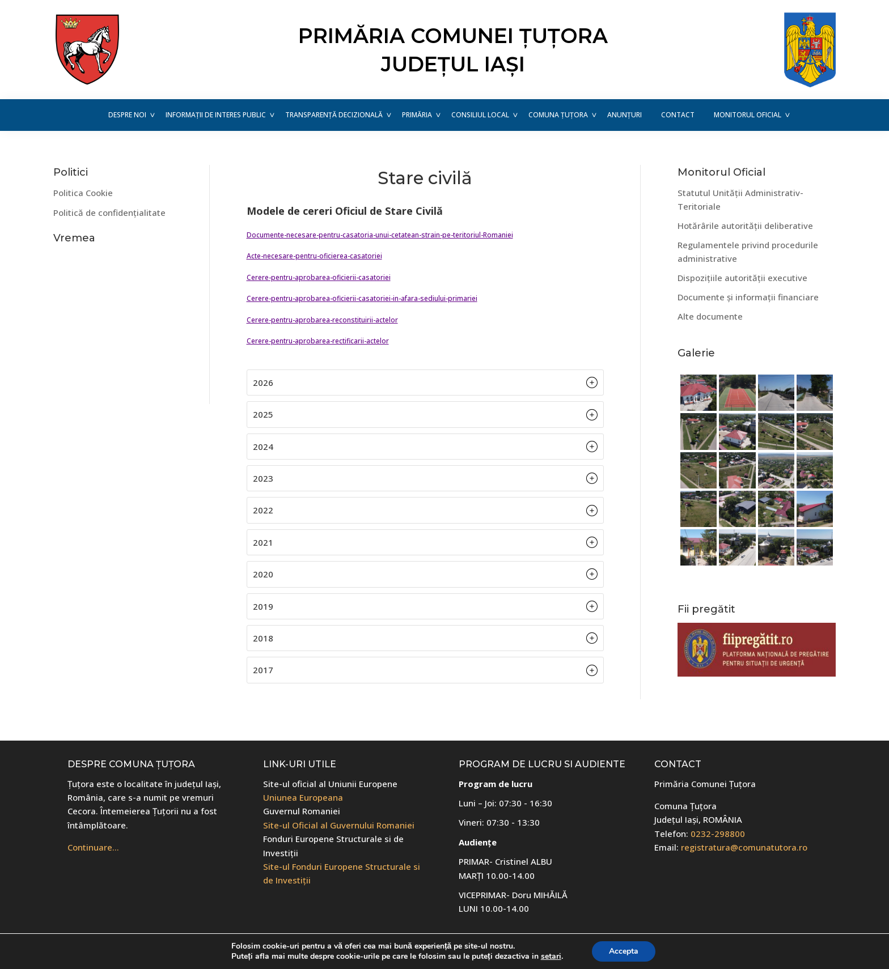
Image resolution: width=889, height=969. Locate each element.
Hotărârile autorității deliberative (745, 225)
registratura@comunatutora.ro (744, 847)
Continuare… (93, 847)
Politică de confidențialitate (109, 212)
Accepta (623, 951)
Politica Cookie (83, 192)
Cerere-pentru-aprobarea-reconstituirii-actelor (322, 320)
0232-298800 (718, 833)
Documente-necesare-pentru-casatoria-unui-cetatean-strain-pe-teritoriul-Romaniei (380, 235)
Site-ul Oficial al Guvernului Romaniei (338, 825)
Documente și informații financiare (748, 297)
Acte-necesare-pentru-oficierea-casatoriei (314, 256)
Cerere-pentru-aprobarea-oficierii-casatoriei (319, 277)
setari (551, 956)
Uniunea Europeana (303, 797)
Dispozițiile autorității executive (742, 277)
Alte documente (710, 316)
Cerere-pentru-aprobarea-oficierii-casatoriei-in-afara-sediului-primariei (362, 298)
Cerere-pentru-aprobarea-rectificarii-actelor (318, 341)
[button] (425, 382)
